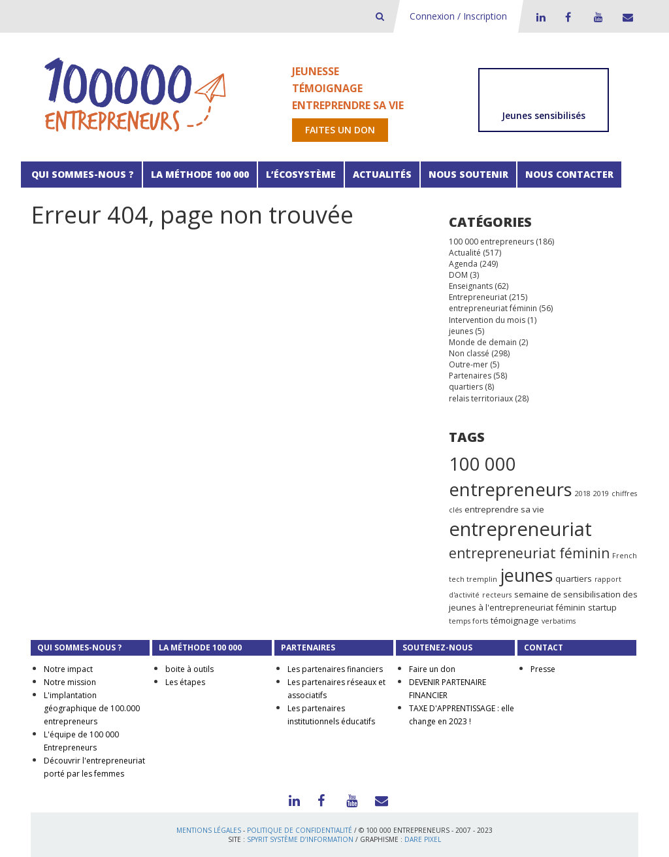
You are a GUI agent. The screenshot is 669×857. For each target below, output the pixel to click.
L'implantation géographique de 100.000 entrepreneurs (92, 708)
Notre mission (70, 682)
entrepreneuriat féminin (493, 308)
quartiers (466, 386)
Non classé (469, 353)
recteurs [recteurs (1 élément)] (497, 594)
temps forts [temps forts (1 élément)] (468, 621)
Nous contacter (569, 174)
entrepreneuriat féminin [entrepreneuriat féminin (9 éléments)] (529, 553)
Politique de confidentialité (299, 830)
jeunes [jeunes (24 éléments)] (526, 575)
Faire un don (432, 669)
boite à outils (189, 669)
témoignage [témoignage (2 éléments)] (515, 620)
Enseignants (471, 286)
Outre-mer (468, 364)
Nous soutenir (468, 174)
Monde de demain (483, 342)
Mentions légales (208, 830)
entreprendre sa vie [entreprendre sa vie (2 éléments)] (504, 509)
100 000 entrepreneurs (491, 241)
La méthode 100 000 (200, 174)
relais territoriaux (481, 398)
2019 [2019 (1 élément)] (601, 493)
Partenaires (470, 375)
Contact (625, 17)
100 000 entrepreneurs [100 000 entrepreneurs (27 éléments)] (510, 476)
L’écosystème (301, 174)
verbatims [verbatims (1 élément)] (559, 621)
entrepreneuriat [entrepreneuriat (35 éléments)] (520, 529)
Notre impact (68, 669)
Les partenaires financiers (335, 669)
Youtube (596, 17)
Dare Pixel (422, 839)
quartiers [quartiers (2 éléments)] (573, 578)
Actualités (382, 174)
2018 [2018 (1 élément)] (583, 493)
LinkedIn (539, 17)
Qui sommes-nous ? (81, 174)
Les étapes (185, 682)
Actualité (465, 252)
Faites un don (340, 130)
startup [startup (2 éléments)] (602, 607)
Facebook (568, 17)
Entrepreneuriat (478, 297)
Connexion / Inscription (458, 16)
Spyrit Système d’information (300, 839)
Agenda (463, 263)
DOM (458, 274)
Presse (542, 669)
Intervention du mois (487, 320)
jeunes (461, 331)
